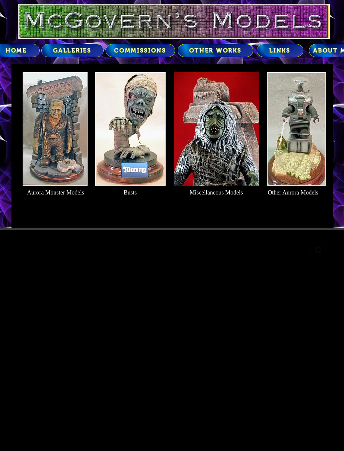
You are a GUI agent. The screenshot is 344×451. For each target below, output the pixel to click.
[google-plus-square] (326, 249)
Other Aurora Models (293, 192)
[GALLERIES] (72, 50)
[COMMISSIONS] (140, 50)
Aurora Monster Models (55, 192)
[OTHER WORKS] (215, 50)
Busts (130, 192)
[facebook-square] (310, 249)
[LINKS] (280, 50)
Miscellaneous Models (216, 192)
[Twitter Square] (318, 249)
